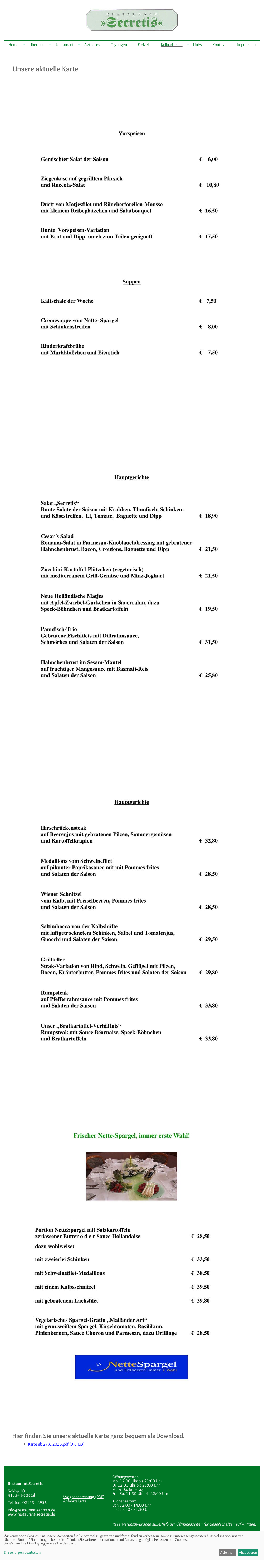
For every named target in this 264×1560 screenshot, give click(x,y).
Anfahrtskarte (75, 1500)
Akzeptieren (248, 1552)
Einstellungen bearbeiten (22, 1552)
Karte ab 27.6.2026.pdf (56, 1444)
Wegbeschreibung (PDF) (83, 1496)
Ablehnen (227, 1552)
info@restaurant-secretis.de (31, 1509)
